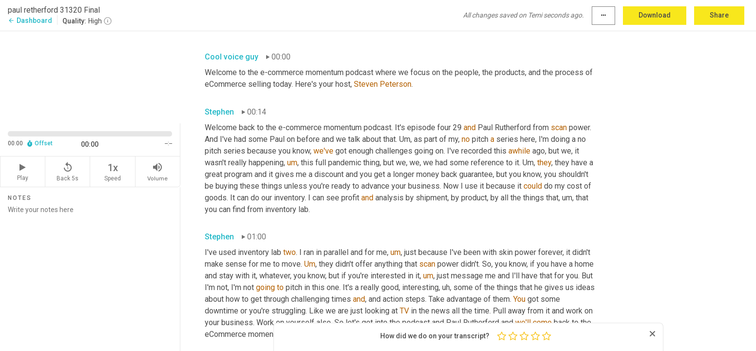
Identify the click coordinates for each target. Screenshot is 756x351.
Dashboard (30, 20)
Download (655, 15)
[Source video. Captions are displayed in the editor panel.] (90, 76)
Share (719, 15)
